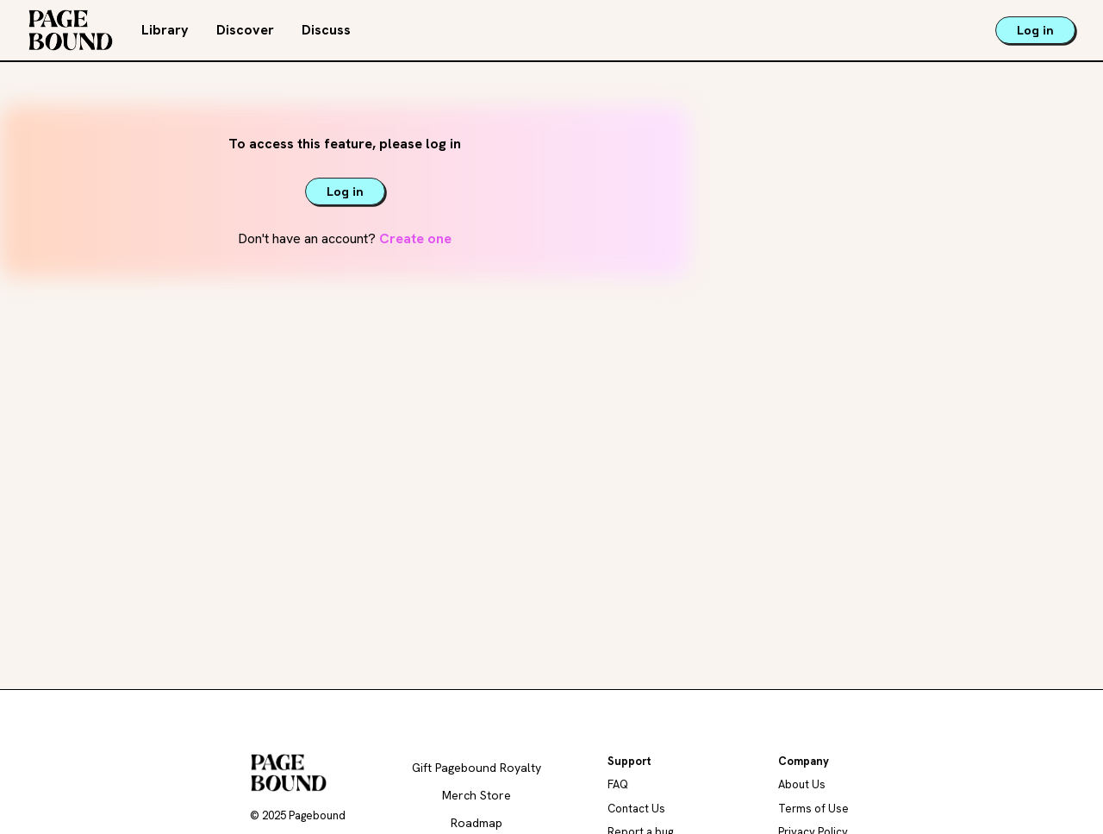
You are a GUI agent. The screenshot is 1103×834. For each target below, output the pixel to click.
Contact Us (636, 808)
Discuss (326, 30)
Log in (1035, 30)
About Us (802, 784)
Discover (245, 30)
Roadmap (476, 823)
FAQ (618, 784)
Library (165, 30)
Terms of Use (813, 808)
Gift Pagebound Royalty (476, 767)
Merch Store (476, 795)
